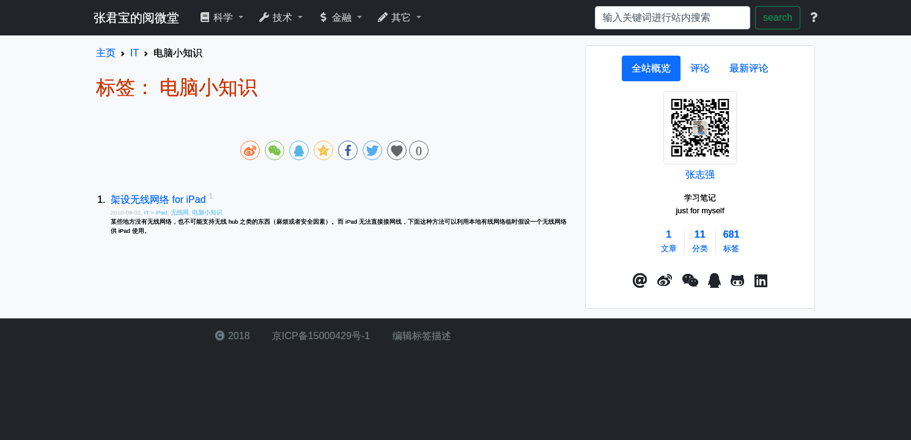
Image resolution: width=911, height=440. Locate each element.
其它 (395, 17)
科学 (217, 17)
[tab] (651, 68)
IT (147, 212)
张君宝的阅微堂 (136, 17)
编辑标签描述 (420, 336)
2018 (232, 336)
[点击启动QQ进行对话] (714, 281)
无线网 (180, 212)
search (777, 17)
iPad (161, 212)
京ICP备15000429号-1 (320, 336)
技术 (276, 17)
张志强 (700, 174)
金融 (336, 17)
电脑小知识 (207, 212)
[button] (640, 281)
